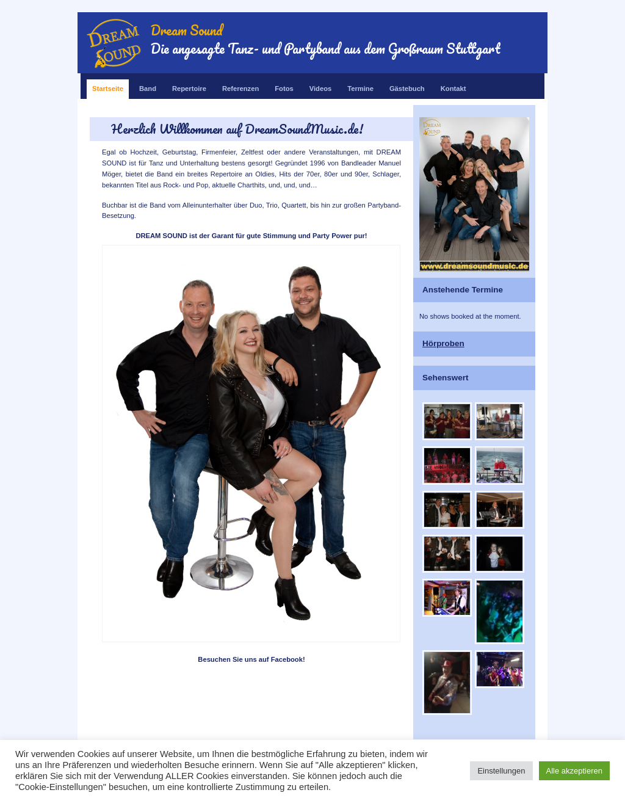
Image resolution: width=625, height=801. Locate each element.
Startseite (108, 85)
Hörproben (443, 343)
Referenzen (240, 85)
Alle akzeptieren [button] (574, 770)
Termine (360, 85)
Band (148, 85)
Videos (320, 85)
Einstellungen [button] (501, 770)
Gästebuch (407, 85)
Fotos (283, 85)
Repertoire (189, 85)
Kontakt (453, 85)
